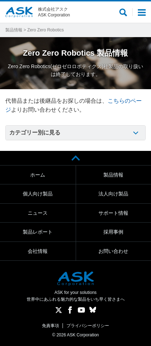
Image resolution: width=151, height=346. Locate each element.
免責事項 (50, 325)
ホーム (37, 175)
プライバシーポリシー (87, 325)
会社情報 (38, 251)
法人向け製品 (113, 194)
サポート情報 (113, 213)
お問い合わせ (113, 251)
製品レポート (38, 232)
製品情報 (13, 29)
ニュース (38, 213)
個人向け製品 (38, 194)
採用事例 (113, 232)
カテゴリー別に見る (34, 132)
